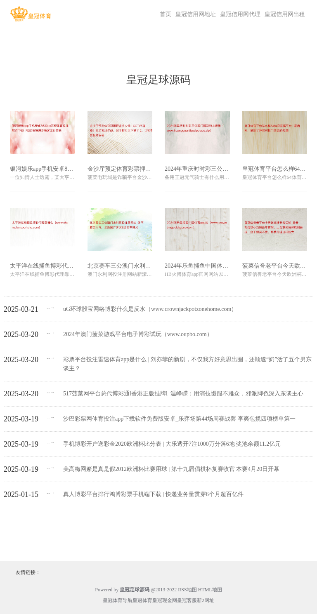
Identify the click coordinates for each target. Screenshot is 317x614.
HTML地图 (210, 590)
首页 (165, 14)
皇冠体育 (142, 600)
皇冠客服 (187, 600)
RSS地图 (187, 590)
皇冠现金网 (164, 600)
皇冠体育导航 (117, 600)
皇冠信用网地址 (195, 14)
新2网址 (205, 600)
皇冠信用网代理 (240, 14)
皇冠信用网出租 (285, 14)
